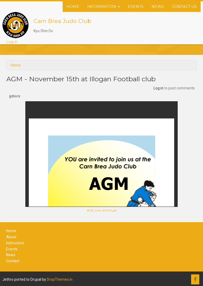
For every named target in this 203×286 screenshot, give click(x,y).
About (11, 237)
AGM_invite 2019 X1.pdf (101, 210)
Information (103, 6)
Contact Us (184, 6)
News (157, 6)
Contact (12, 261)
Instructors (15, 243)
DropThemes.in (59, 279)
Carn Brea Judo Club (62, 21)
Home (73, 6)
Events (136, 6)
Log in (12, 41)
